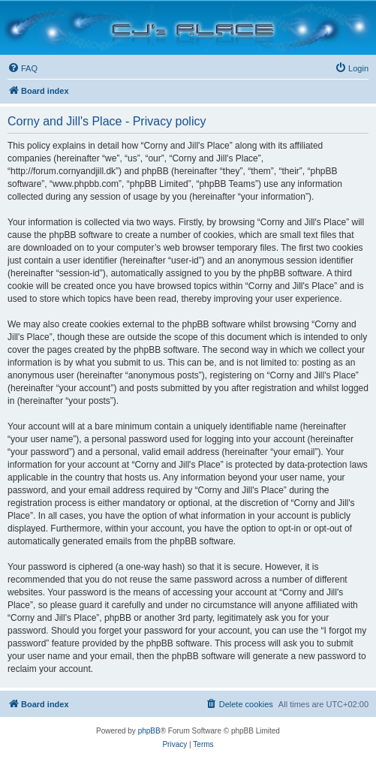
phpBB (149, 731)
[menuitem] (23, 68)
